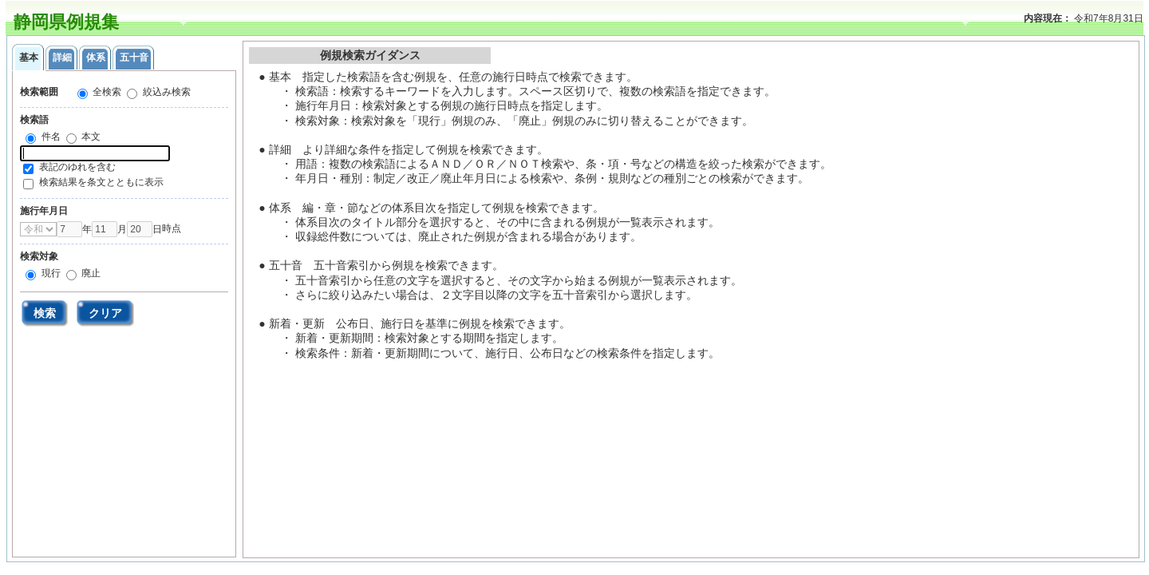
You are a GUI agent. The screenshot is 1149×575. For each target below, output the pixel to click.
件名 (49, 136)
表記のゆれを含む (77, 166)
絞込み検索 (165, 91)
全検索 (105, 91)
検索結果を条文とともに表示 (101, 182)
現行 (49, 273)
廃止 (90, 273)
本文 (90, 136)
